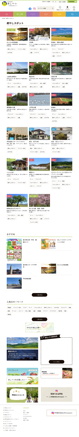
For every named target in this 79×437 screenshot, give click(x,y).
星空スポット (12, 351)
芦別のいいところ (18, 395)
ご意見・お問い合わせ (10, 430)
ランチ (25, 307)
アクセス (67, 10)
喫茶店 (9, 314)
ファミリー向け (22, 49)
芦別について (60, 10)
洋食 (65, 311)
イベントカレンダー (34, 327)
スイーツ (21, 311)
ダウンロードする (33, 370)
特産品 (9, 307)
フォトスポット (34, 49)
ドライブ (36, 52)
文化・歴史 (43, 83)
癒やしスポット (12, 49)
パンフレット (8, 421)
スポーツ (32, 186)
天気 (74, 10)
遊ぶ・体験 (20, 14)
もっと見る (57, 362)
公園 (31, 52)
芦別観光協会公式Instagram (57, 396)
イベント (32, 14)
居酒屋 (39, 311)
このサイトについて (10, 428)
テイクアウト (53, 311)
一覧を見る (40, 295)
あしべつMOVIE (8, 423)
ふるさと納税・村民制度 (11, 426)
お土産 (59, 14)
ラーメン (14, 311)
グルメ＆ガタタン (27, 416)
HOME (3, 18)
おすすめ (10, 52)
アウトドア (60, 49)
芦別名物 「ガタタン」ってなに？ (48, 372)
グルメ (46, 14)
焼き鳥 (60, 311)
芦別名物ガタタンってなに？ (12, 419)
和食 (70, 307)
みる (6, 14)
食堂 (9, 311)
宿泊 (72, 14)
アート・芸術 (61, 181)
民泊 (31, 148)
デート (54, 49)
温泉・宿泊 (26, 420)
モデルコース (12, 339)
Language (71, 1)
